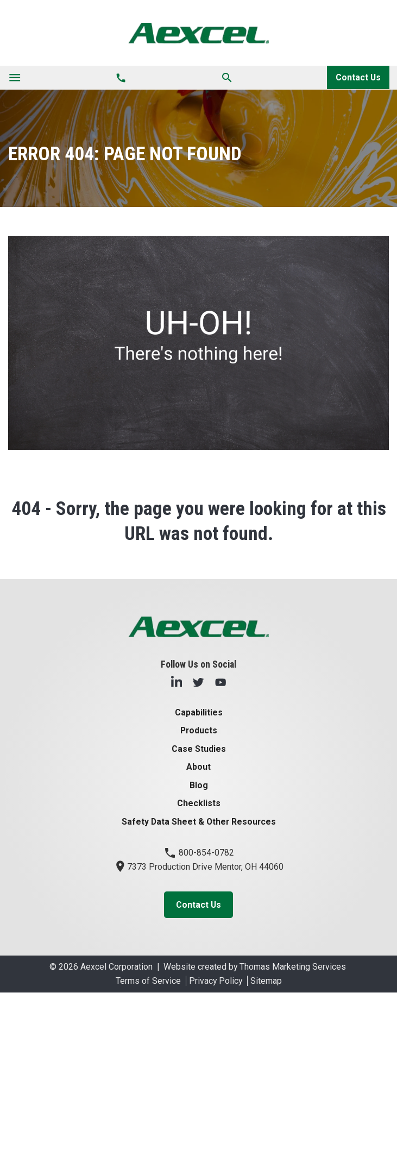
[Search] (227, 77)
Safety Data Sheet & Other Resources (199, 821)
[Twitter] (198, 681)
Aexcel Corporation (116, 967)
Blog (199, 785)
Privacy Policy (215, 981)
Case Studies (199, 749)
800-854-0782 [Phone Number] (198, 852)
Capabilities (199, 712)
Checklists (198, 803)
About (198, 767)
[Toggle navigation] (15, 78)
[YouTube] (220, 681)
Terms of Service (148, 981)
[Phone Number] (121, 78)
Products (198, 730)
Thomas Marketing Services (293, 967)
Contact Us (358, 77)
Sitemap (266, 981)
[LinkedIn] (176, 681)
